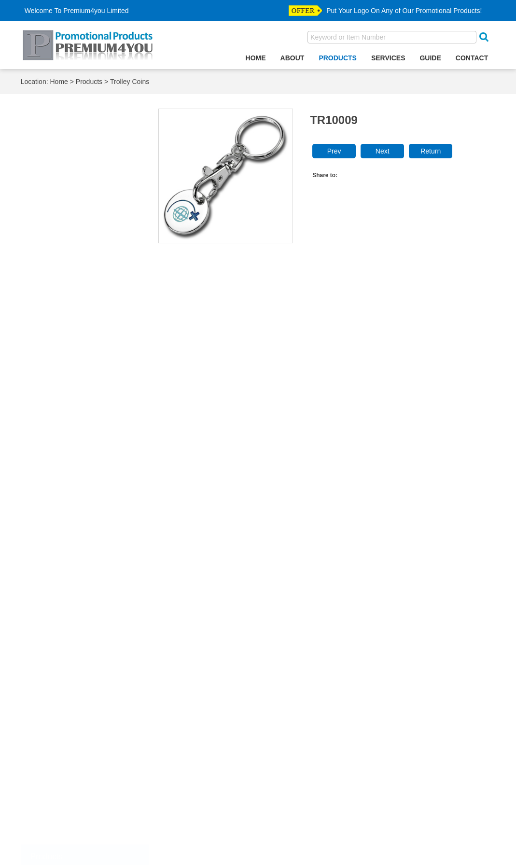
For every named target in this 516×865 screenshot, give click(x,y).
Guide (430, 58)
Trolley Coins (129, 82)
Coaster (51, 241)
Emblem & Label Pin (71, 690)
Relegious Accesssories (76, 743)
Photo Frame (59, 545)
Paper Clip (55, 479)
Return (430, 152)
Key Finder (55, 333)
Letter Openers (62, 386)
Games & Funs (62, 307)
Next (383, 152)
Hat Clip (51, 704)
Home (256, 58)
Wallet (48, 783)
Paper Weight (60, 492)
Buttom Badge (61, 624)
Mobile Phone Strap (70, 452)
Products (338, 58)
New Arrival (56, 810)
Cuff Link (52, 651)
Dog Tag (51, 677)
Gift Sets (52, 320)
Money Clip (56, 797)
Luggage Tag (59, 412)
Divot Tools (55, 664)
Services (388, 58)
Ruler (47, 585)
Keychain (53, 360)
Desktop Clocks (63, 294)
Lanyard (51, 373)
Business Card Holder (73, 214)
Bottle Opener (60, 187)
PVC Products (61, 572)
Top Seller (54, 823)
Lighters (51, 399)
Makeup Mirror (61, 426)
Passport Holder (64, 505)
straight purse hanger (72, 770)
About (292, 58)
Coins (47, 638)
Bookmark (54, 174)
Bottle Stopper (61, 201)
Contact (472, 58)
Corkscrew (55, 267)
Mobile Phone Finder (71, 439)
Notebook (53, 465)
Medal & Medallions (69, 717)
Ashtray (50, 161)
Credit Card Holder (68, 280)
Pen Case (54, 519)
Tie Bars (51, 757)
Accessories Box (65, 148)
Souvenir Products (68, 598)
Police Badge (59, 730)
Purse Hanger (60, 558)
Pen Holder (56, 532)
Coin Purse (56, 254)
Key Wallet (55, 346)
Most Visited (57, 836)
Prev (334, 152)
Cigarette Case (62, 227)
